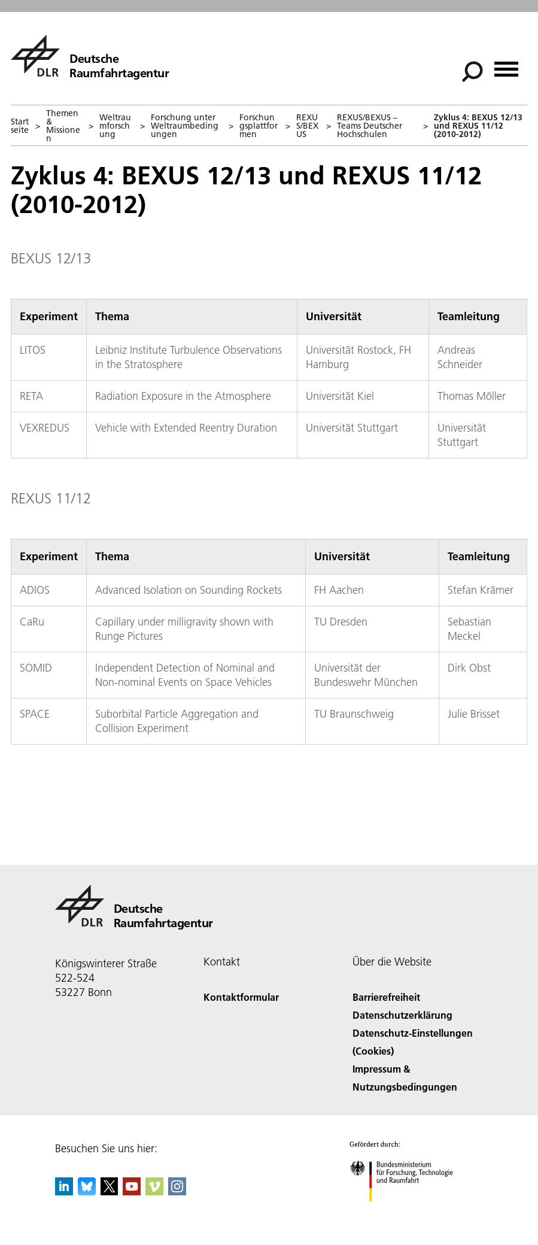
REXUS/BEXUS (307, 125)
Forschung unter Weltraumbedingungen (184, 125)
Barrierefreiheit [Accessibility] (386, 997)
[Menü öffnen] (506, 65)
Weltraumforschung (115, 125)
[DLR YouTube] (132, 1191)
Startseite (20, 125)
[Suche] (472, 72)
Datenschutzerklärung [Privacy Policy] (402, 1015)
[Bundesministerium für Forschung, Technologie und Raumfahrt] (408, 1212)
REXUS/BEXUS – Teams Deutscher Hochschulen (369, 125)
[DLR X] (109, 1191)
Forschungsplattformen (258, 125)
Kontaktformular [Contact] (241, 997)
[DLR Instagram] (177, 1191)
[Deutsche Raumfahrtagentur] (90, 56)
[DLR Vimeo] (154, 1191)
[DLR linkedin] (64, 1191)
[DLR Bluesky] (87, 1191)
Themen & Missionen (63, 125)
